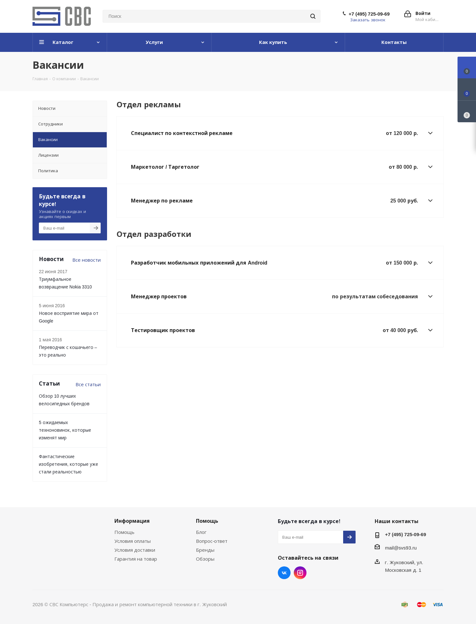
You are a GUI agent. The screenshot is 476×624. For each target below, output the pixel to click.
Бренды (205, 550)
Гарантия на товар (135, 559)
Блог (201, 532)
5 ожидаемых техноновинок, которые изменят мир (65, 430)
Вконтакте (284, 572)
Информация (132, 520)
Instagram (300, 572)
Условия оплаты (132, 541)
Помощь (124, 532)
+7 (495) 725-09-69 (369, 14)
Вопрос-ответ (211, 541)
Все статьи (88, 384)
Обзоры (205, 559)
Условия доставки (134, 550)
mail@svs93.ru (400, 547)
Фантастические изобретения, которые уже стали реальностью (68, 464)
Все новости (86, 260)
